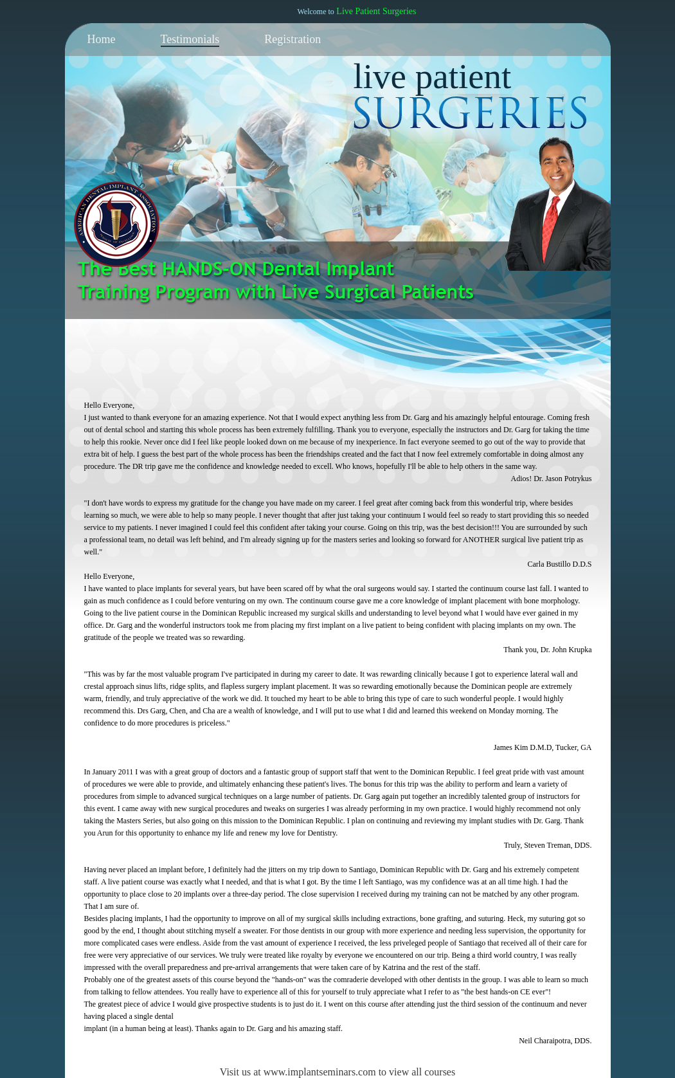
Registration (292, 39)
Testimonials (190, 39)
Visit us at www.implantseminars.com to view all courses (337, 1071)
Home (101, 39)
